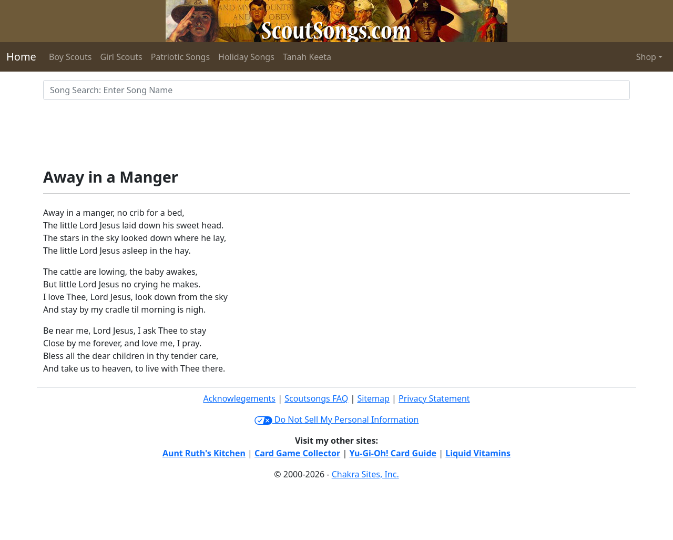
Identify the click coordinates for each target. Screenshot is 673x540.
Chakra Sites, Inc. (365, 474)
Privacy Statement (434, 398)
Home (21, 56)
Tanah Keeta (307, 57)
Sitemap (373, 398)
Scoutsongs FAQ (316, 398)
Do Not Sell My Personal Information (336, 419)
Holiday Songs (246, 57)
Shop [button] (646, 57)
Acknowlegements (239, 398)
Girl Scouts (121, 57)
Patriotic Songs (180, 57)
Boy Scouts (70, 57)
